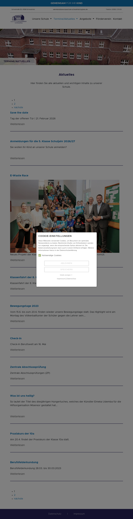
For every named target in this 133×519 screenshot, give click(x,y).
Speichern (66, 270)
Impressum (61, 279)
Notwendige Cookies (49, 255)
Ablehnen (66, 263)
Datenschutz (71, 279)
